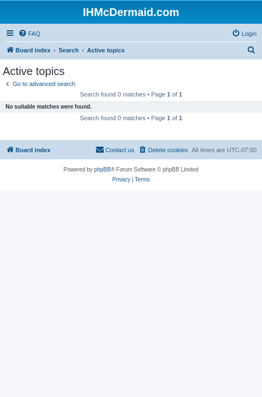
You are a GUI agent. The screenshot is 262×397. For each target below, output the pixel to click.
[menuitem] (29, 33)
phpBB (102, 170)
